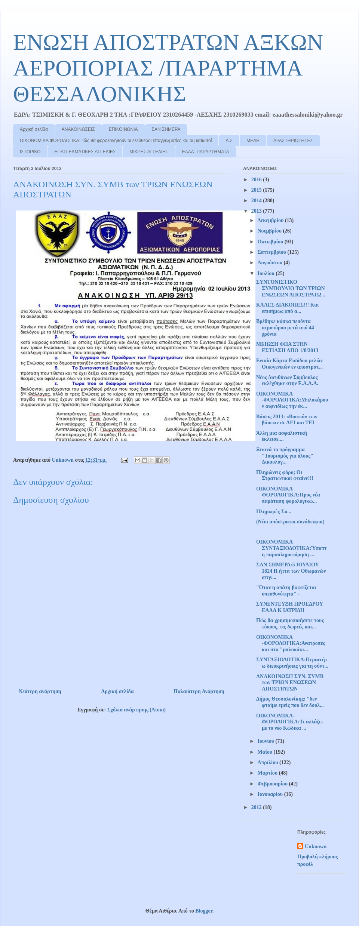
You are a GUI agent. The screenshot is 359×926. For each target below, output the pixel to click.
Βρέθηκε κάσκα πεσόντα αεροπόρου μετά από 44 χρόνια (285, 328)
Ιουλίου (266, 273)
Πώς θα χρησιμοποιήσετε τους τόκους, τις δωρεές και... (290, 624)
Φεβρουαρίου (273, 784)
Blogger (203, 911)
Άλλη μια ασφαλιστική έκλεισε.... (281, 436)
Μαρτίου (268, 773)
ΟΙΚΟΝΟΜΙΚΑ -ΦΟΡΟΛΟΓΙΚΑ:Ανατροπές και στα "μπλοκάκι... (290, 643)
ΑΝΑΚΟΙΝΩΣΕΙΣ (78, 129)
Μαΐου (265, 752)
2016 (257, 179)
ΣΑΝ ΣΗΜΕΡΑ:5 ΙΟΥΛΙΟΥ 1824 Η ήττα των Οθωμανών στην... (291, 571)
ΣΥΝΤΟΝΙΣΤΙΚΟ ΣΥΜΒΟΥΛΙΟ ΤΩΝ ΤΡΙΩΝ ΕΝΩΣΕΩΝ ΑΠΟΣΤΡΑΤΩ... (290, 288)
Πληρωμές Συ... (273, 511)
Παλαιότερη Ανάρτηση (199, 691)
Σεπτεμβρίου (272, 252)
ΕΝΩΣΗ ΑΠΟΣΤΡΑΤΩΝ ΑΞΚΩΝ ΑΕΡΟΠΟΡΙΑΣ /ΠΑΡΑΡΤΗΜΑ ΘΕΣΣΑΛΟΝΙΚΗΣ (168, 68)
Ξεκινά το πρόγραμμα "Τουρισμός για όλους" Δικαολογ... (284, 456)
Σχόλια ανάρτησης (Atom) (136, 710)
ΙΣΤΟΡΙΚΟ (30, 151)
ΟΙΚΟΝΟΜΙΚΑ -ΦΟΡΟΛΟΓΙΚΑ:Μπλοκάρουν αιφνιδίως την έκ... (292, 400)
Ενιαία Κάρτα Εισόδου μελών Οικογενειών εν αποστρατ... (289, 364)
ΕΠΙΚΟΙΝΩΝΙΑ (123, 129)
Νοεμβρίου (270, 231)
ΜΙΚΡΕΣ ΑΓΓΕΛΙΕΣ (148, 151)
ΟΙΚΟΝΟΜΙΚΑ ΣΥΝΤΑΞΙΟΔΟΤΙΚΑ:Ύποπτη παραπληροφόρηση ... (291, 548)
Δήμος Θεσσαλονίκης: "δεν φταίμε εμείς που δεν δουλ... (290, 702)
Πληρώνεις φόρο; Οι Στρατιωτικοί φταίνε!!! (284, 476)
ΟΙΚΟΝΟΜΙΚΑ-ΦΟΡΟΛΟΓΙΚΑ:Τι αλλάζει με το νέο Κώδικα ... (289, 722)
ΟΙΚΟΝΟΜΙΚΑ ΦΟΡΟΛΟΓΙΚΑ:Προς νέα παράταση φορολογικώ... (288, 495)
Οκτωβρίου (270, 241)
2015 (257, 190)
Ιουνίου (266, 741)
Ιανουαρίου (270, 794)
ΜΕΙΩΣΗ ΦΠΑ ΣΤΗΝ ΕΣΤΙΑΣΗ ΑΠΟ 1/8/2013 (287, 347)
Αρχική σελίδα (34, 129)
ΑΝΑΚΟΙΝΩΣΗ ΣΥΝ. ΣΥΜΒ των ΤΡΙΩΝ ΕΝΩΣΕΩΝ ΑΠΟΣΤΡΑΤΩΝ (289, 683)
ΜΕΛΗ (253, 140)
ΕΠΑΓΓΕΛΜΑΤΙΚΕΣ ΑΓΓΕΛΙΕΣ (85, 151)
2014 (257, 200)
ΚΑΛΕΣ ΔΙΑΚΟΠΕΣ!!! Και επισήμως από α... (287, 308)
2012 (257, 807)
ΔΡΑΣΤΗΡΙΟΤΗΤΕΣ (293, 140)
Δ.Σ (229, 140)
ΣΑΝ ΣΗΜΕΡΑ (166, 129)
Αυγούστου (270, 262)
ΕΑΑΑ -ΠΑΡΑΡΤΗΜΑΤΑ (205, 151)
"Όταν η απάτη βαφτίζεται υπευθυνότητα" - (286, 591)
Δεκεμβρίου (271, 220)
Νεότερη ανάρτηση (40, 691)
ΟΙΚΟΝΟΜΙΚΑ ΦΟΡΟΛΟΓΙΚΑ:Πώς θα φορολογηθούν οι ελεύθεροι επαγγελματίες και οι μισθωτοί (116, 140)
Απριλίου (268, 762)
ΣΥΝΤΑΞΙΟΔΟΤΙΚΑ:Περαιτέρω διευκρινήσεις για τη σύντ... (292, 663)
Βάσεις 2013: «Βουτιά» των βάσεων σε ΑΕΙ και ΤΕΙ (286, 420)
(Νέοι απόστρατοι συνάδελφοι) (290, 521)
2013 (257, 211)
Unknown (315, 846)
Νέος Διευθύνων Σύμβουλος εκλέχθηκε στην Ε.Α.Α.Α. (287, 381)
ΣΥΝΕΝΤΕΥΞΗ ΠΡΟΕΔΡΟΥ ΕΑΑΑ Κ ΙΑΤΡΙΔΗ (289, 607)
